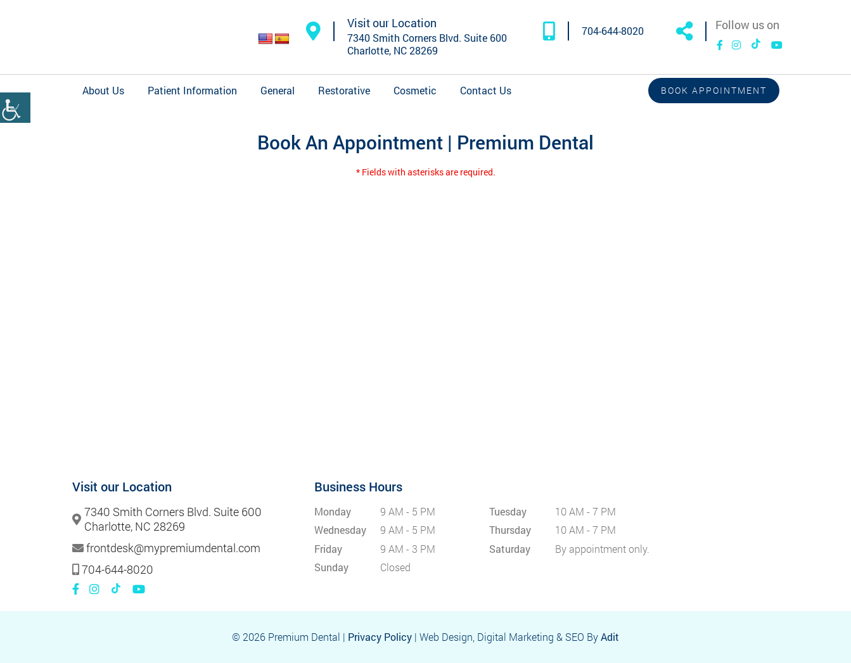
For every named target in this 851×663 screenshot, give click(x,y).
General (277, 90)
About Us (103, 90)
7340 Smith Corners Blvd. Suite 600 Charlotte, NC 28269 (427, 44)
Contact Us (485, 90)
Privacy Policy (380, 636)
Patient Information (192, 90)
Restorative (344, 90)
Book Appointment (714, 90)
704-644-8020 (613, 31)
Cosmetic (415, 90)
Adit (610, 636)
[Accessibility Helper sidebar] (15, 107)
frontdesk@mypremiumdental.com (173, 548)
